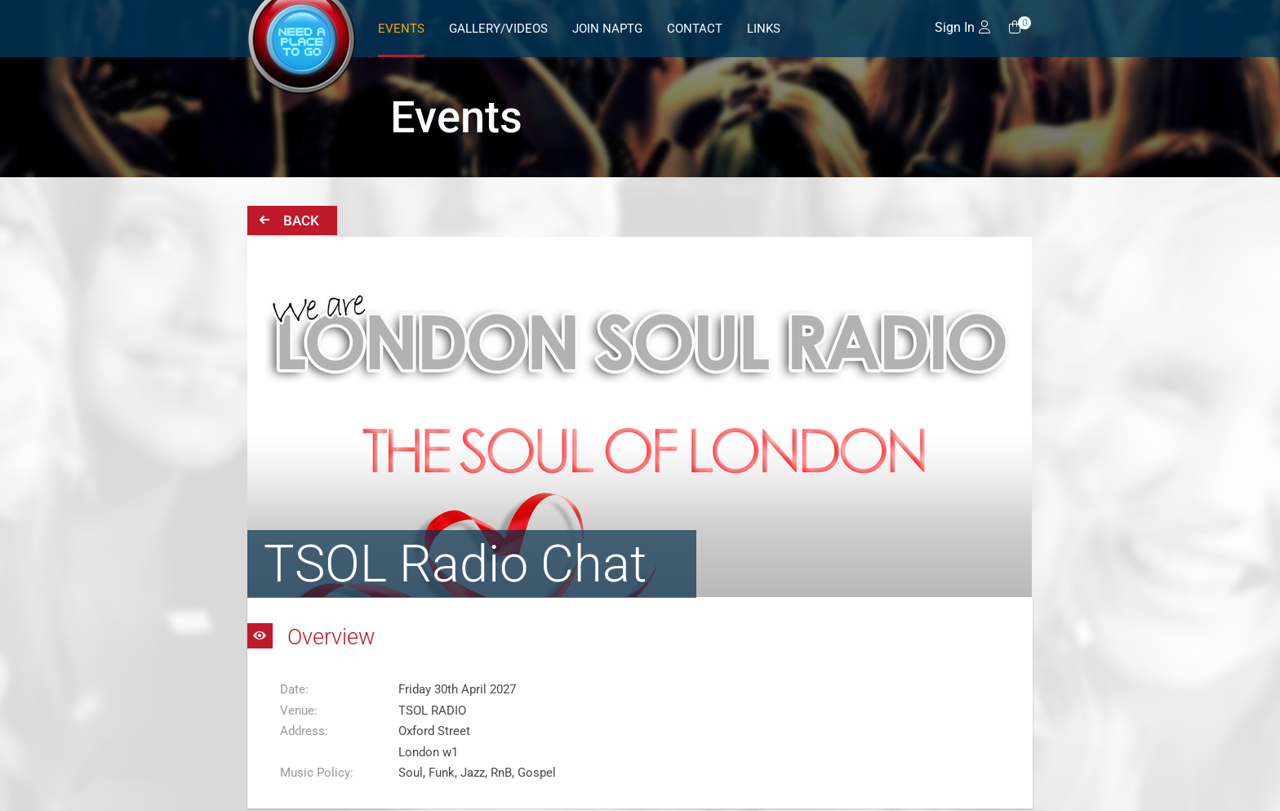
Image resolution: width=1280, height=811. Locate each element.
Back (289, 220)
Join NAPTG (607, 28)
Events (401, 28)
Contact (694, 28)
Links (763, 28)
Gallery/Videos (498, 28)
